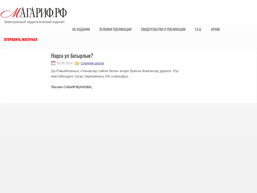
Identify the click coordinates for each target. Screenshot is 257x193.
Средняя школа (92, 63)
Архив (215, 29)
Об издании (81, 29)
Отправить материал (20, 39)
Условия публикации (115, 29)
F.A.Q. (198, 29)
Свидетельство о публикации (163, 29)
